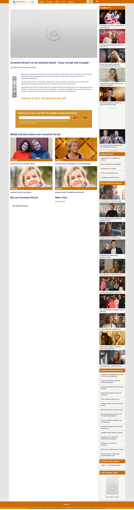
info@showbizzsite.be (76, 508)
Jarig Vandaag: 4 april (108, 473)
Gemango (103, 508)
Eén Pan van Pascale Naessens (109, 173)
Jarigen (70, 2)
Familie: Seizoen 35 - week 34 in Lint (110, 238)
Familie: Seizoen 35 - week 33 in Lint (110, 329)
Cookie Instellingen (89, 508)
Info (52, 508)
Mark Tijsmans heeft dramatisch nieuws (112, 449)
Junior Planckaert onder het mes (110, 399)
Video (57, 2)
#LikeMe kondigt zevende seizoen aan (112, 432)
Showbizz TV (105, 8)
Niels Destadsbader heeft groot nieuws (112, 409)
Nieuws (41, 2)
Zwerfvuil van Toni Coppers (108, 168)
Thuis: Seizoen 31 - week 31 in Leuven (110, 201)
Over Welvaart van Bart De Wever (110, 177)
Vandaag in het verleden (109, 461)
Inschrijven (80, 118)
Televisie (50, 2)
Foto (63, 2)
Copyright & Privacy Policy (61, 508)
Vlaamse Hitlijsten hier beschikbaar (111, 164)
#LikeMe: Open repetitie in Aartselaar (110, 292)
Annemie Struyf (60, 201)
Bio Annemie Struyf (20, 206)
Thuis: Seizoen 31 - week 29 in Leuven (110, 366)
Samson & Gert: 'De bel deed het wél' (43, 98)
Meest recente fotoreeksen (111, 183)
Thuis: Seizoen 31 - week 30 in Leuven (110, 274)
